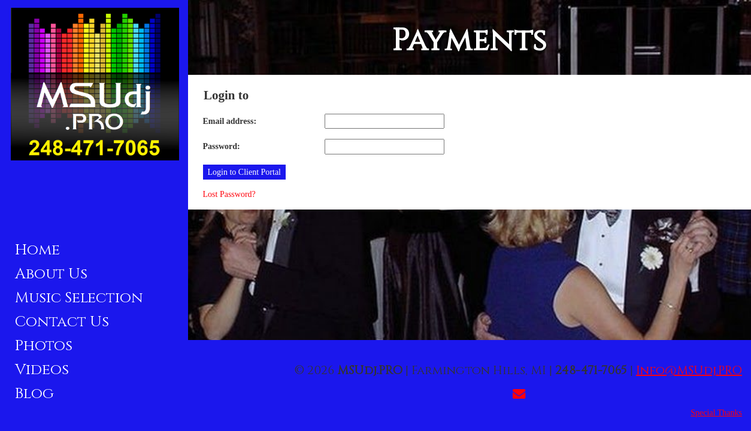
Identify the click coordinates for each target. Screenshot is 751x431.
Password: (221, 146)
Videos (42, 370)
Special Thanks (716, 412)
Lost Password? (229, 194)
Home (37, 250)
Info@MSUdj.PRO (689, 370)
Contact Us (62, 322)
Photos (43, 346)
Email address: (230, 121)
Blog (34, 393)
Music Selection (79, 298)
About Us (51, 274)
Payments (469, 41)
